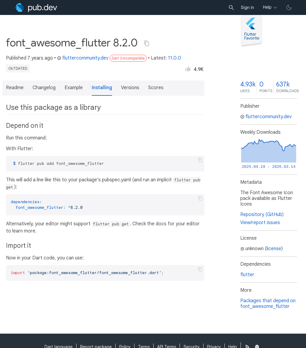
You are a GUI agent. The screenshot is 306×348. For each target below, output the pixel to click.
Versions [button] (130, 88)
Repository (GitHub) (262, 215)
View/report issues (260, 223)
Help (267, 7)
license (274, 249)
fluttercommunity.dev (82, 58)
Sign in (247, 7)
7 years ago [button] (40, 58)
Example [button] (74, 88)
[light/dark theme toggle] (289, 7)
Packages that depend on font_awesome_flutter (268, 303)
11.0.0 (174, 58)
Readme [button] (15, 88)
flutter (247, 275)
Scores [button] (155, 88)
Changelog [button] (44, 88)
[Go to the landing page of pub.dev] (36, 7)
